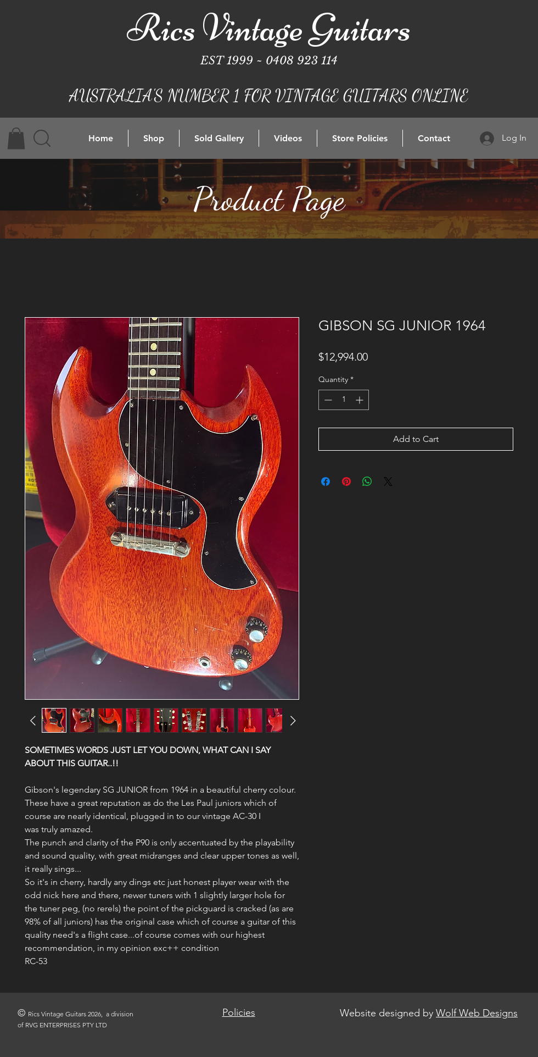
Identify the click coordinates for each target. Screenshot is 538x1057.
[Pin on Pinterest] (346, 481)
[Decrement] (327, 399)
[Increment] (360, 399)
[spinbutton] (344, 399)
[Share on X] (388, 481)
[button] (16, 138)
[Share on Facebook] (325, 481)
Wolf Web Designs (477, 1013)
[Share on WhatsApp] (367, 481)
